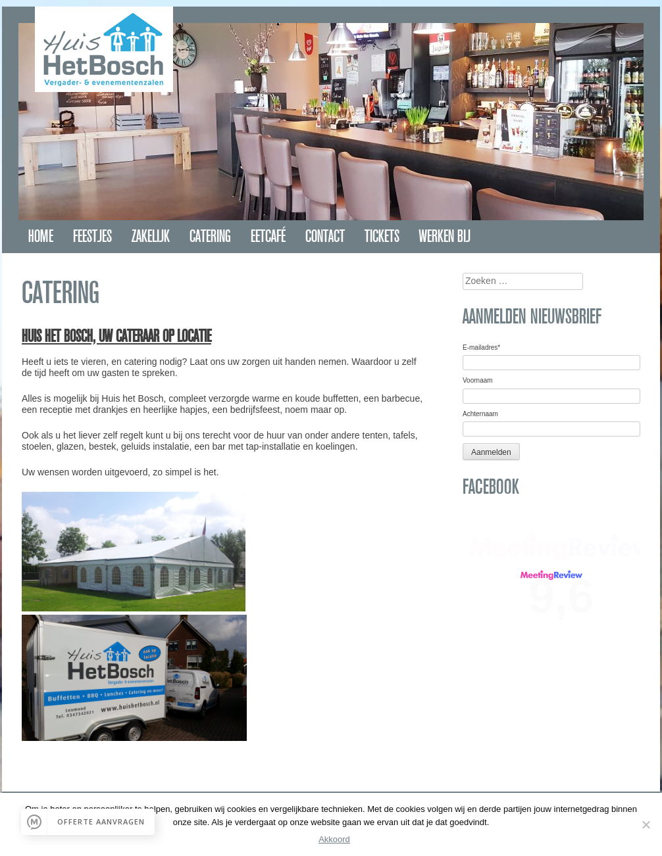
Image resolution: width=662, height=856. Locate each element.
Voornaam (478, 380)
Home (40, 236)
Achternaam (480, 413)
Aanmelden (491, 452)
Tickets (382, 236)
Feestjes (92, 236)
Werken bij (445, 236)
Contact (325, 236)
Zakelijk (151, 236)
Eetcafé (268, 236)
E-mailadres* (481, 347)
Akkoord (334, 839)
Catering (210, 236)
